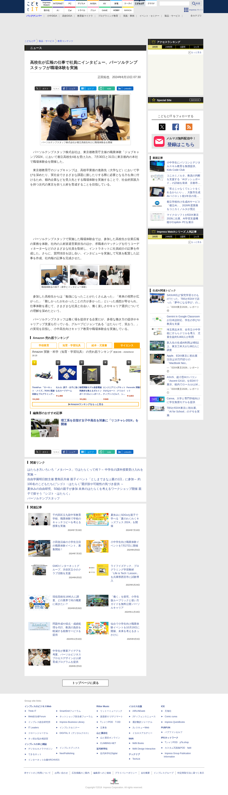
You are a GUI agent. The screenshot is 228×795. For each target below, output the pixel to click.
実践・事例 (128, 16)
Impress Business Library (72, 722)
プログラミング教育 (108, 16)
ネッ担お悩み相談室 (38, 738)
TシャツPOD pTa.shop (177, 742)
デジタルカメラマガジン (40, 748)
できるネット (35, 754)
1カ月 (196, 47)
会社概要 (145, 773)
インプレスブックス (70, 748)
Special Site (164, 100)
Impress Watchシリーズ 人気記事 (177, 231)
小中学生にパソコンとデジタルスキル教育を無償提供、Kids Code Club (183, 166)
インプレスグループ (164, 773)
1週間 (183, 47)
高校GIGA (67, 16)
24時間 (168, 47)
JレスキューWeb (140, 727)
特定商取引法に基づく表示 (190, 773)
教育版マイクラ (85, 16)
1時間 (155, 47)
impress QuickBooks (175, 722)
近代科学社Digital (108, 753)
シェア (72, 88)
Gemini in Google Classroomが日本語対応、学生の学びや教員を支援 (183, 320)
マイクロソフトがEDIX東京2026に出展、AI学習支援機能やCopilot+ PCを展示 (183, 218)
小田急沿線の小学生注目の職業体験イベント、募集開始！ (67, 545)
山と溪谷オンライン (110, 737)
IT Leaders (33, 727)
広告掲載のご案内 (80, 773)
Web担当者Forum (37, 716)
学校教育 (44, 345)
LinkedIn (128, 88)
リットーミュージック (111, 711)
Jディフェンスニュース (144, 716)
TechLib (136, 759)
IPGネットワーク (169, 737)
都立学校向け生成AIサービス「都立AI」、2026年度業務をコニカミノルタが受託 (183, 205)
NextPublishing (67, 753)
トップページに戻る (85, 682)
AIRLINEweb (138, 711)
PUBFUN (165, 727)
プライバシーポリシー (126, 773)
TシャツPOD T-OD (110, 722)
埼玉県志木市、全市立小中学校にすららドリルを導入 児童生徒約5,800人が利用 (183, 333)
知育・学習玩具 (72, 345)
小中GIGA (52, 16)
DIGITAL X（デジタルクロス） (75, 733)
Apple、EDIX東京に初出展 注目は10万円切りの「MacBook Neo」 (183, 359)
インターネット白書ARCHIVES (43, 760)
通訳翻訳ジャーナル (142, 722)
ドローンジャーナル (38, 733)
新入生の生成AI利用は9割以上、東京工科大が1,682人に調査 (183, 346)
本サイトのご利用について (37, 773)
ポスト (45, 88)
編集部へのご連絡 (102, 773)
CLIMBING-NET (108, 743)
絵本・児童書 (99, 345)
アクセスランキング (168, 42)
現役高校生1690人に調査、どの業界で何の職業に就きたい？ (67, 600)
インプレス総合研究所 (39, 722)
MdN (131, 738)
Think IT (32, 711)
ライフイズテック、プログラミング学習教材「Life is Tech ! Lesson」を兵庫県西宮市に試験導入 (125, 573)
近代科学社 (102, 748)
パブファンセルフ (173, 732)
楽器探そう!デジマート (111, 716)
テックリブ (134, 754)
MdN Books (138, 743)
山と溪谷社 (102, 733)
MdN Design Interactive (144, 748)
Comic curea (171, 716)
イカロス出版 (135, 706)
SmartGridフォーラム (70, 711)
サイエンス (126, 345)
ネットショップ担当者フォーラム (76, 716)
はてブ (91, 88)
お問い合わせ (61, 773)
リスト (56, 88)
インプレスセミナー (70, 727)
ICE (163, 706)
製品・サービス (172, 16)
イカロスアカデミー (142, 733)
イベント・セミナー (149, 16)
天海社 (168, 711)
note (109, 88)
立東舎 (103, 727)
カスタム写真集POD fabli (178, 748)
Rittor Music (102, 706)
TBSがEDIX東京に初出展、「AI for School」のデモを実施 (183, 411)
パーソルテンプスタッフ (43, 498)
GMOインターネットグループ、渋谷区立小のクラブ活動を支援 (67, 569)
